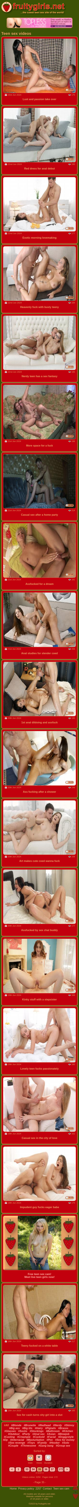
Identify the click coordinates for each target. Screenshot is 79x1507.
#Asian (51, 1434)
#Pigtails (50, 1428)
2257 (39, 1488)
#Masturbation (35, 1439)
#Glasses (10, 1431)
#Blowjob (63, 1434)
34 (33, 1469)
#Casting (9, 1437)
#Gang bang (45, 1445)
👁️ (39, 1457)
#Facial (51, 1437)
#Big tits (27, 1428)
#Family (42, 1442)
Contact (48, 1488)
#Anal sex (38, 1434)
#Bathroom (53, 1431)
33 (26, 1469)
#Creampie (23, 1437)
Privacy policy (26, 1488)
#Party (26, 1434)
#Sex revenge (16, 1442)
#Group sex (63, 1445)
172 (61, 1469)
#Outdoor (14, 1434)
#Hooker (54, 1442)
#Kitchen (67, 1431)
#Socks (22, 1431)
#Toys (31, 1442)
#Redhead (44, 1425)
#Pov (50, 1439)
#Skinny (69, 1425)
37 (52, 1469)
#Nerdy (57, 1425)
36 (45, 1469)
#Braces (63, 1428)
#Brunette (30, 1425)
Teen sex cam (61, 1488)
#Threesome (28, 1445)
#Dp (5, 1439)
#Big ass (14, 1428)
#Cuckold (38, 1437)
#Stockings (36, 1431)
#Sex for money (64, 1439)
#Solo (65, 1442)
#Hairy (39, 1428)
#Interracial (17, 1439)
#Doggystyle (66, 1437)
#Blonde (16, 1425)
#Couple (13, 1445)
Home (13, 1488)
